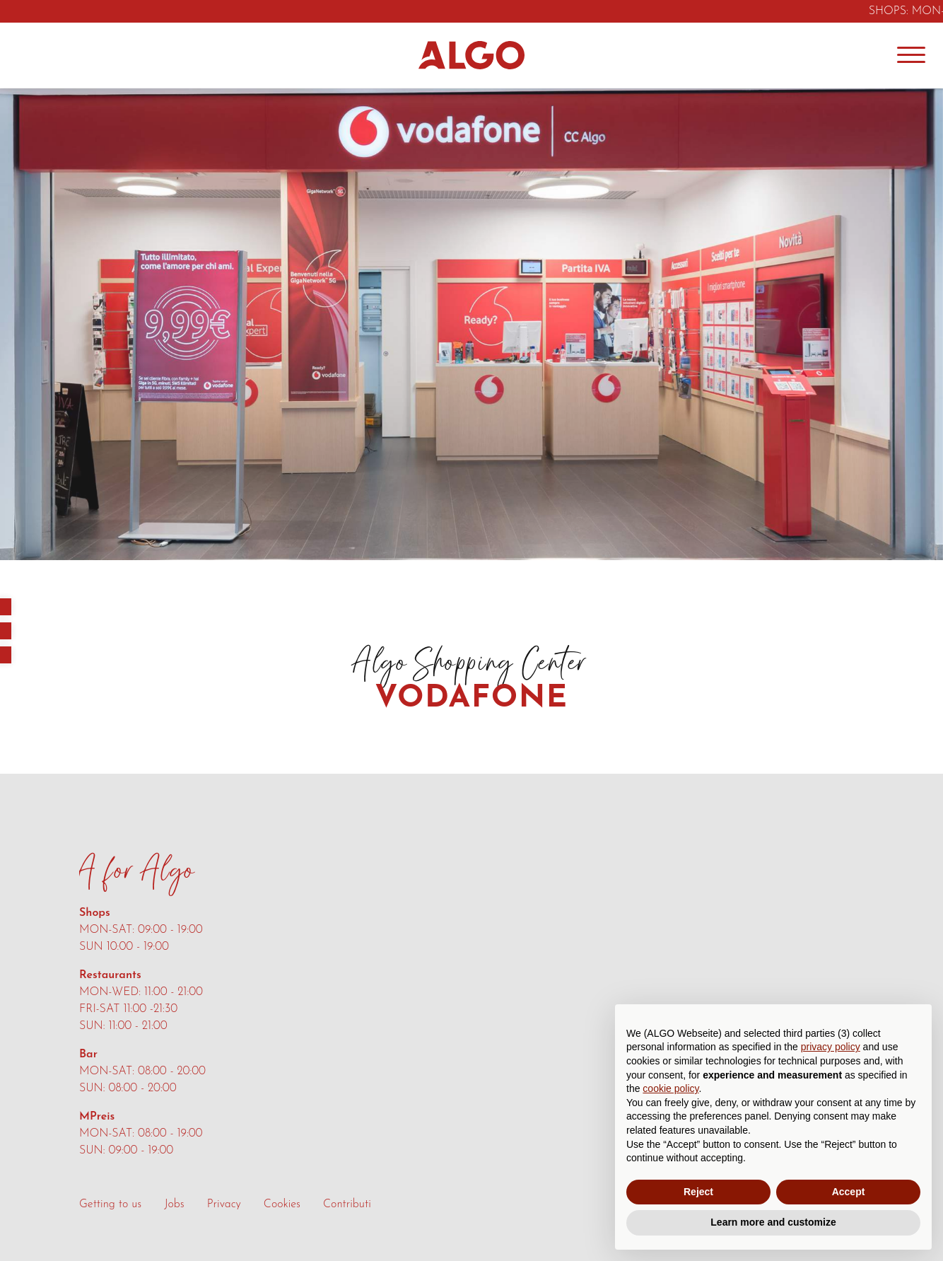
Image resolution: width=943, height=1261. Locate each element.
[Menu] (911, 55)
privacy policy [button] (830, 1046)
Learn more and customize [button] (773, 1222)
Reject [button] (698, 1191)
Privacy (224, 1204)
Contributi (347, 1204)
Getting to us (110, 1204)
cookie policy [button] (670, 1088)
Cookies (282, 1204)
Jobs (174, 1204)
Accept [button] (848, 1191)
